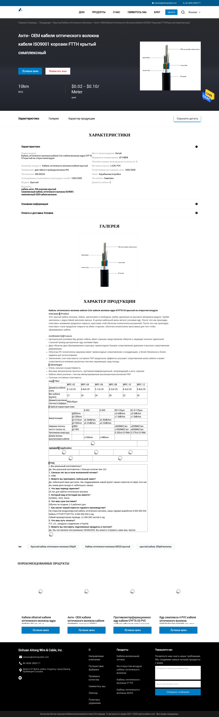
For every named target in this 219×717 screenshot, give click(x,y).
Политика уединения (95, 701)
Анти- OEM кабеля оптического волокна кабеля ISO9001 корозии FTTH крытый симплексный (86, 621)
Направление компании (96, 658)
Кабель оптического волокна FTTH (128, 681)
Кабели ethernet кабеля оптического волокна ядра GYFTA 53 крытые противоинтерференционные (40, 621)
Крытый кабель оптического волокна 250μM (53, 546)
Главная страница (27, 22)
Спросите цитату (187, 118)
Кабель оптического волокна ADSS (128, 691)
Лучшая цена (30, 71)
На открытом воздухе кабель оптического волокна (129, 669)
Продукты (98, 12)
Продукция (45, 22)
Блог (157, 12)
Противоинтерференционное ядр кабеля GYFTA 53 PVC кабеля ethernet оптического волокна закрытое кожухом (132, 621)
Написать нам (58, 71)
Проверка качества (94, 678)
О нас (116, 12)
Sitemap (93, 693)
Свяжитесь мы (137, 12)
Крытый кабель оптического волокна (72, 22)
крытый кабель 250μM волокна (155, 546)
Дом (81, 12)
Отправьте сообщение (178, 692)
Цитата (171, 12)
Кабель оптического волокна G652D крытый (107, 546)
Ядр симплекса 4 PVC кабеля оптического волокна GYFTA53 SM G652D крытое (177, 621)
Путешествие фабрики (96, 668)
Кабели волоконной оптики (128, 658)
